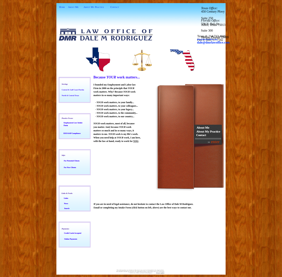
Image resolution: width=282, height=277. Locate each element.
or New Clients (70, 167)
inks (66, 198)
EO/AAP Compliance (72, 133)
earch (66, 208)
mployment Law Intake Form (73, 124)
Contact (114, 6)
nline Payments (70, 239)
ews (66, 203)
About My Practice (93, 6)
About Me (73, 6)
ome (62, 6)
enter (215, 141)
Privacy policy (160, 273)
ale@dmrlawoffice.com (214, 42)
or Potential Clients (72, 161)
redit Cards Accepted (72, 233)
